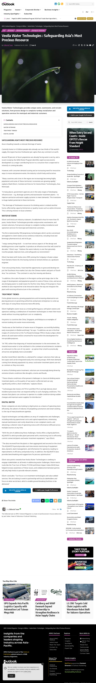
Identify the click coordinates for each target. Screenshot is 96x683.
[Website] (58, 509)
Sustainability (41, 599)
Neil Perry (68, 663)
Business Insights (23, 30)
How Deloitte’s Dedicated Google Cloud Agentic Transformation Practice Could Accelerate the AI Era (75, 406)
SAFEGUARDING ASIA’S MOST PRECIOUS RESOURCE (20, 124)
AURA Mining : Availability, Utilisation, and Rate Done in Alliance (75, 276)
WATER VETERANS (9, 127)
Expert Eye (81, 335)
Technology (70, 170)
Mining (80, 190)
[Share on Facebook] (79, 45)
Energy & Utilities (38, 30)
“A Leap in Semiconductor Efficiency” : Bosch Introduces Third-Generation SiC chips (74, 434)
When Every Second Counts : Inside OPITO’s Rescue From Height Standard (80, 139)
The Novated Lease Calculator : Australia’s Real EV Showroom (74, 330)
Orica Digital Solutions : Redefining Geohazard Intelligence (74, 341)
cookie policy (27, 671)
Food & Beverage (72, 303)
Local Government (72, 513)
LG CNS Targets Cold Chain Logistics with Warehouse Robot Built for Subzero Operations (78, 608)
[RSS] (62, 4)
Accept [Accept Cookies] (11, 676)
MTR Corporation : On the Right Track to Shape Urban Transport (75, 196)
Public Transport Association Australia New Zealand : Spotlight (75, 493)
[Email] (90, 45)
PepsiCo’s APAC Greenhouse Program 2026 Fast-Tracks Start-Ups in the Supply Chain (74, 359)
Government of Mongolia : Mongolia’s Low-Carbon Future (75, 506)
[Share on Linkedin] (87, 45)
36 (4, 30)
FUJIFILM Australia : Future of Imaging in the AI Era (74, 163)
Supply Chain (70, 203)
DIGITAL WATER (9, 134)
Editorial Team (8, 45)
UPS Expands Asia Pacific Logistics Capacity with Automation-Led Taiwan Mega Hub (16, 608)
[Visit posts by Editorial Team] (4, 509)
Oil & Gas (80, 270)
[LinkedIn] (55, 4)
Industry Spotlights (72, 181)
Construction (71, 226)
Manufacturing (71, 292)
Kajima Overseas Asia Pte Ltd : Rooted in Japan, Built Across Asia (75, 219)
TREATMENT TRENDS (10, 130)
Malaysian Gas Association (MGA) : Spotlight (73, 480)
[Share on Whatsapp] (84, 45)
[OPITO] (76, 149)
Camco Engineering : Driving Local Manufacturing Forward (74, 467)
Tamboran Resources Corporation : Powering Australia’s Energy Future (75, 208)
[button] (83, 12)
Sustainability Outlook (73, 672)
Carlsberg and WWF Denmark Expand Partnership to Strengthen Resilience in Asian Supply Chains (47, 609)
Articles (11, 30)
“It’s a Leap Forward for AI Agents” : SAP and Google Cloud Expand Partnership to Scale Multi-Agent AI (75, 420)
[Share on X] (82, 45)
